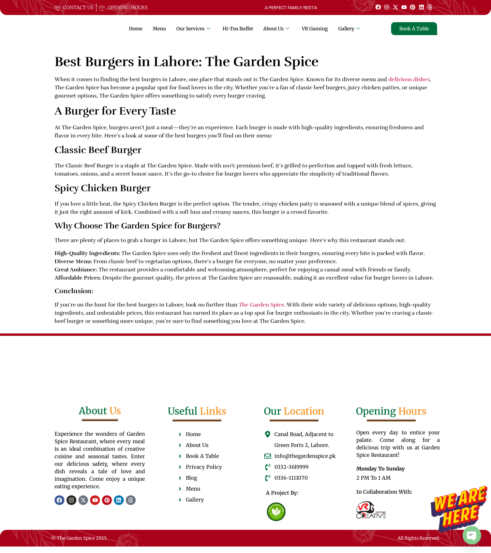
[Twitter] (395, 7)
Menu (159, 32)
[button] (481, 491)
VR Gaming (315, 32)
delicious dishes (409, 86)
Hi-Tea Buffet (238, 32)
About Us (276, 32)
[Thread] (430, 7)
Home (136, 32)
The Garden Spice (261, 311)
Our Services (193, 32)
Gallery (349, 32)
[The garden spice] (80, 33)
